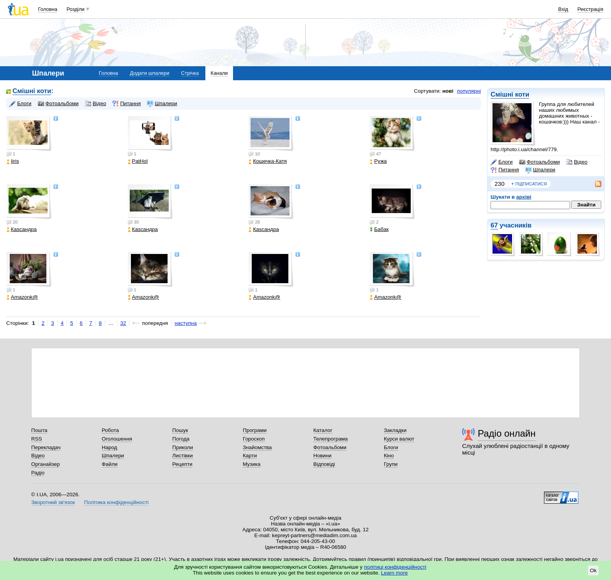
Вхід (563, 9)
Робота (110, 430)
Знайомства (257, 447)
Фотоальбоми (539, 162)
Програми (255, 430)
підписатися (529, 184)
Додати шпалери (149, 73)
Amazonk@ (22, 297)
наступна (186, 323)
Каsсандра (22, 229)
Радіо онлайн (507, 433)
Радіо (37, 473)
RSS (36, 439)
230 (499, 183)
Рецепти (182, 464)
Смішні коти (510, 94)
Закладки (395, 430)
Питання (505, 170)
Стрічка (190, 73)
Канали (219, 73)
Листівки (182, 455)
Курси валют (399, 439)
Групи (390, 464)
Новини (322, 455)
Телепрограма (330, 439)
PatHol (138, 161)
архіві (524, 197)
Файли (110, 464)
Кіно (389, 455)
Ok (593, 570)
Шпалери (540, 170)
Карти (250, 455)
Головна (47, 9)
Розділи (76, 9)
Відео (577, 162)
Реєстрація (590, 9)
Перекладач (45, 447)
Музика (251, 464)
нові (447, 91)
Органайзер (45, 464)
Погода (180, 439)
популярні (469, 91)
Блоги (502, 162)
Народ (109, 447)
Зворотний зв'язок (53, 502)
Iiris (13, 161)
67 (494, 225)
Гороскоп (254, 439)
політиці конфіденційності (395, 567)
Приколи (182, 447)
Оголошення (117, 439)
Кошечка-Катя (268, 161)
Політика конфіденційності (116, 502)
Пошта (39, 430)
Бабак (379, 229)
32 (123, 323)
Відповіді (324, 464)
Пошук (180, 430)
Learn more (394, 573)
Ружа (378, 161)
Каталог (322, 430)
